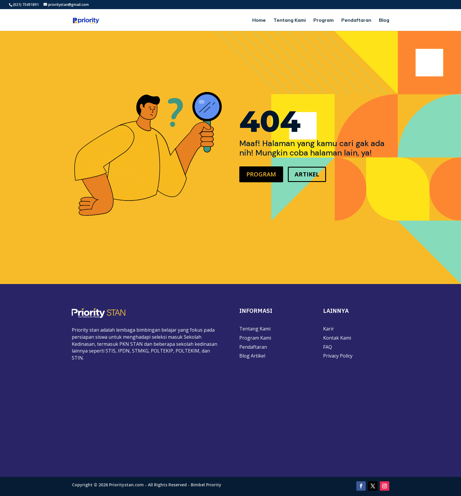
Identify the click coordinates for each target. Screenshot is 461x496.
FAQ (327, 347)
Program (323, 20)
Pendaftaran (356, 20)
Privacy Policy (338, 356)
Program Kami (255, 338)
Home (259, 20)
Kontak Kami (337, 338)
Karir (328, 328)
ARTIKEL (307, 174)
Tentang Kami (289, 20)
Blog (384, 20)
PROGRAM (261, 174)
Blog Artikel (252, 356)
